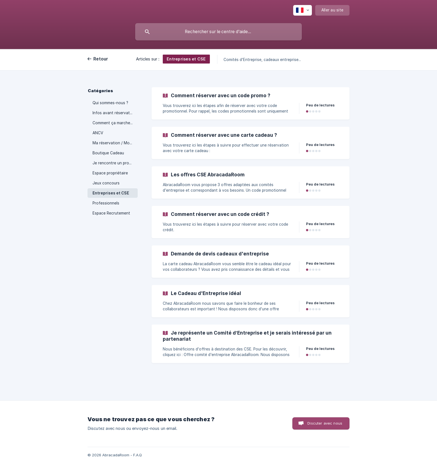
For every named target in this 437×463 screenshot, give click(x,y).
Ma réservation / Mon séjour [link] (115, 143)
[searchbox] (218, 31)
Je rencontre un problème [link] (115, 163)
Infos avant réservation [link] (114, 113)
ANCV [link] (98, 133)
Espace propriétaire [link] (110, 173)
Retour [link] (100, 59)
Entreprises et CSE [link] (111, 193)
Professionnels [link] (106, 203)
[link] (250, 103)
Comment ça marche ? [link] (113, 123)
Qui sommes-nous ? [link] (110, 103)
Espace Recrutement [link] (111, 213)
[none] (302, 10)
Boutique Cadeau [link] (108, 153)
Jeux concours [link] (106, 183)
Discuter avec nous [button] (324, 423)
